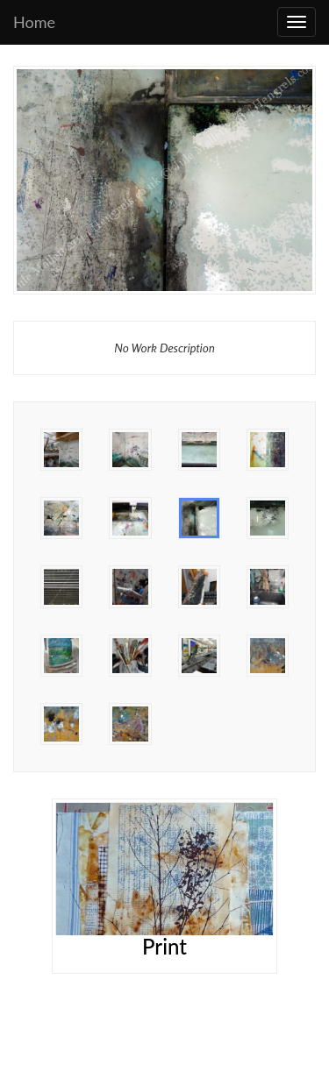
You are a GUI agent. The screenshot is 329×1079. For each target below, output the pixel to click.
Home (34, 22)
